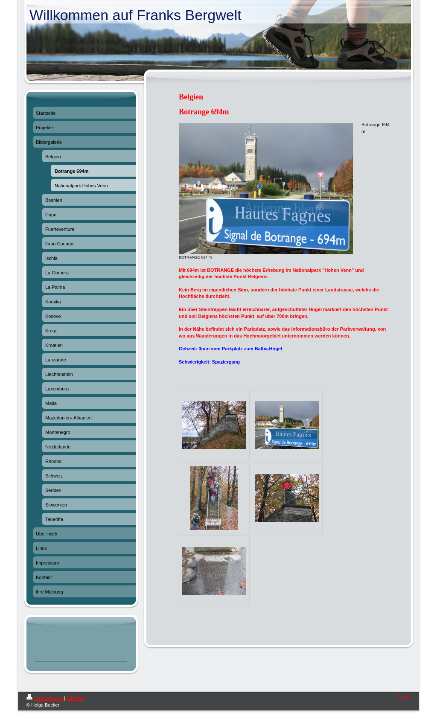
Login (405, 696)
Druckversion (45, 698)
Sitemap (75, 698)
